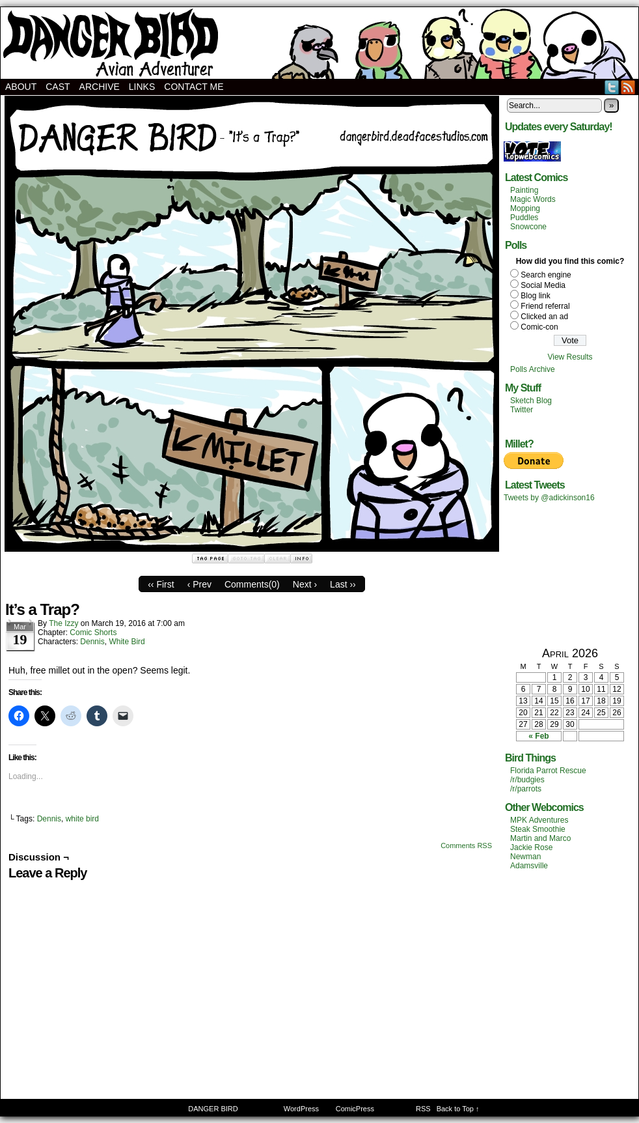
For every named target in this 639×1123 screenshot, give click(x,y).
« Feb (538, 736)
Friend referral (545, 306)
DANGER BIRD (319, 43)
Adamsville (529, 865)
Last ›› (343, 584)
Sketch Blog (531, 400)
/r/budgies (527, 779)
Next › (305, 584)
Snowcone (528, 226)
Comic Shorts (93, 632)
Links (142, 86)
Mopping (525, 208)
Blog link (535, 295)
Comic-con (539, 327)
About (20, 86)
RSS (628, 87)
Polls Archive (532, 369)
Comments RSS (466, 845)
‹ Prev (199, 584)
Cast (58, 86)
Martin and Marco (540, 838)
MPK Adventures (539, 820)
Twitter (612, 87)
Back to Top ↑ (458, 1109)
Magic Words (533, 199)
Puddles (524, 217)
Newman (525, 856)
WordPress (301, 1109)
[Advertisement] (570, 574)
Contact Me (193, 86)
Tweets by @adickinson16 (549, 497)
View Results (569, 357)
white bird (82, 818)
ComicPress (355, 1109)
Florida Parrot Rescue (548, 770)
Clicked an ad (544, 316)
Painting (524, 190)
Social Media (543, 285)
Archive (99, 86)
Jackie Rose (531, 847)
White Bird (126, 641)
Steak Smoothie (537, 829)
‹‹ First (161, 584)
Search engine (546, 274)
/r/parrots (525, 788)
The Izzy (63, 623)
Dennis (92, 641)
